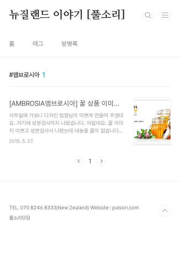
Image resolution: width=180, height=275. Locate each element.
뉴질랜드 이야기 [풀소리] (67, 15)
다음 (101, 161)
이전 (79, 161)
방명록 (70, 43)
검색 (148, 15)
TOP (165, 211)
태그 (38, 43)
